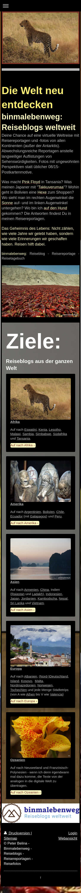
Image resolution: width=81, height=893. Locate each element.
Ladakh (37, 594)
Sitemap (10, 838)
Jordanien (28, 598)
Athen (30, 694)
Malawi (15, 434)
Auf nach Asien (21, 610)
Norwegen (44, 685)
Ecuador (16, 516)
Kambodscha (47, 598)
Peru (58, 516)
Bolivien (48, 512)
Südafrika (60, 434)
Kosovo (26, 681)
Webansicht (67, 838)
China (44, 589)
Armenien (31, 589)
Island (14, 681)
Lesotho (55, 429)
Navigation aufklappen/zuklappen (40, 5)
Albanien (30, 676)
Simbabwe (43, 434)
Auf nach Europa (22, 701)
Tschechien (18, 690)
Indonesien (54, 594)
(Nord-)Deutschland (53, 676)
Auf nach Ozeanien (24, 792)
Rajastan (18, 594)
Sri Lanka (17, 603)
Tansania (23, 438)
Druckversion (17, 833)
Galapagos (38, 516)
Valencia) (57, 694)
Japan (14, 598)
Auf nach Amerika (23, 523)
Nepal (63, 598)
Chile (60, 512)
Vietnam (38, 603)
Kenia (42, 429)
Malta (39, 681)
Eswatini (30, 429)
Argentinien (32, 512)
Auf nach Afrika (21, 445)
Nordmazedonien (23, 685)
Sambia (28, 434)
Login (72, 833)
